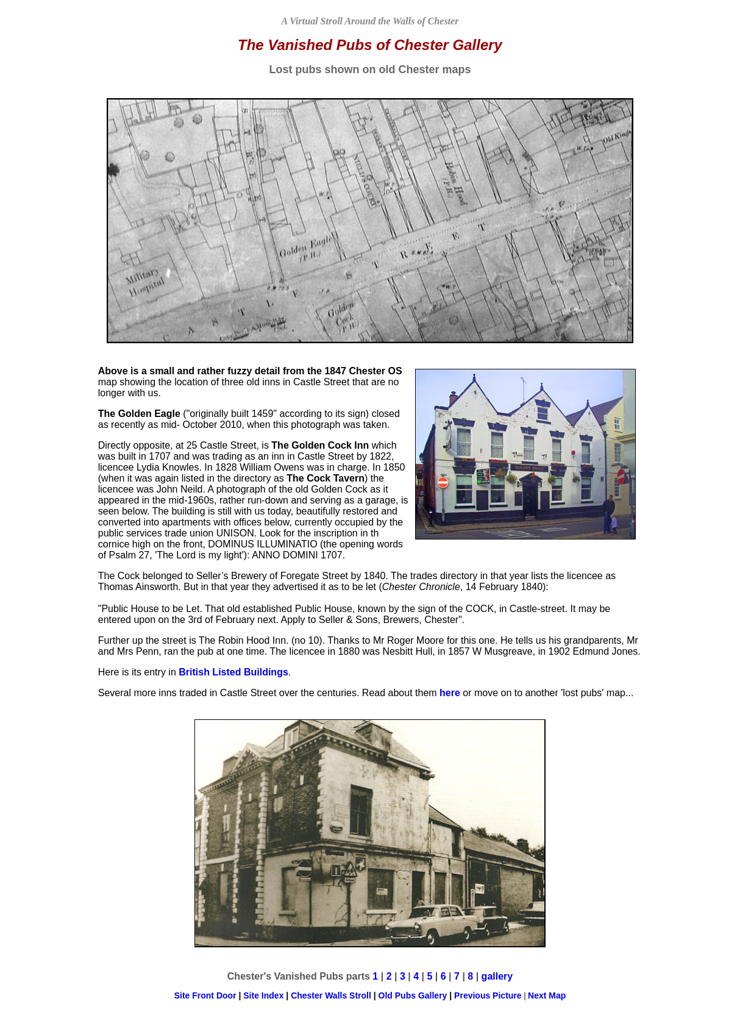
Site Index (263, 995)
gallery (497, 976)
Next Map (547, 995)
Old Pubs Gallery (413, 995)
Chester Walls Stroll (332, 995)
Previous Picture (488, 995)
